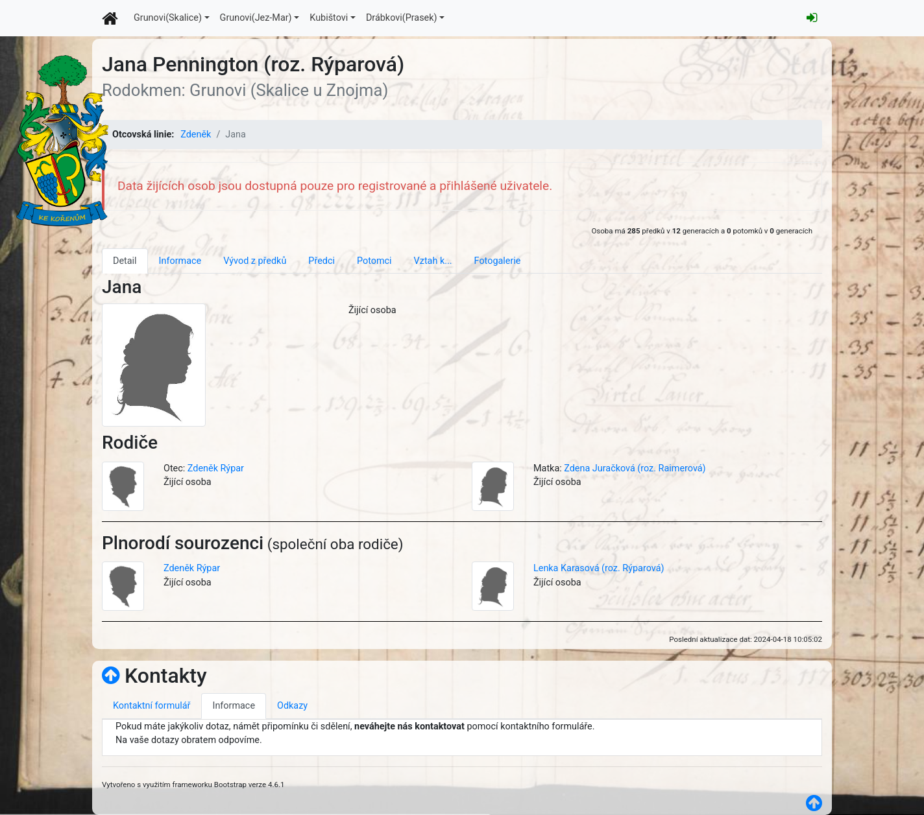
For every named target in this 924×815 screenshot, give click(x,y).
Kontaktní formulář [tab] (151, 705)
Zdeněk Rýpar (216, 468)
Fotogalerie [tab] (497, 260)
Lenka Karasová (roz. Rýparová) (598, 568)
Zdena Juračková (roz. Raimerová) (634, 468)
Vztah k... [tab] (433, 260)
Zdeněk (195, 134)
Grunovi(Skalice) (168, 17)
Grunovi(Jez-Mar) (256, 17)
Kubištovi (329, 17)
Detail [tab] (125, 260)
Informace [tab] (180, 260)
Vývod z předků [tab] (254, 260)
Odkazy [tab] (292, 705)
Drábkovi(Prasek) (401, 17)
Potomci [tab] (374, 260)
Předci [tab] (321, 260)
